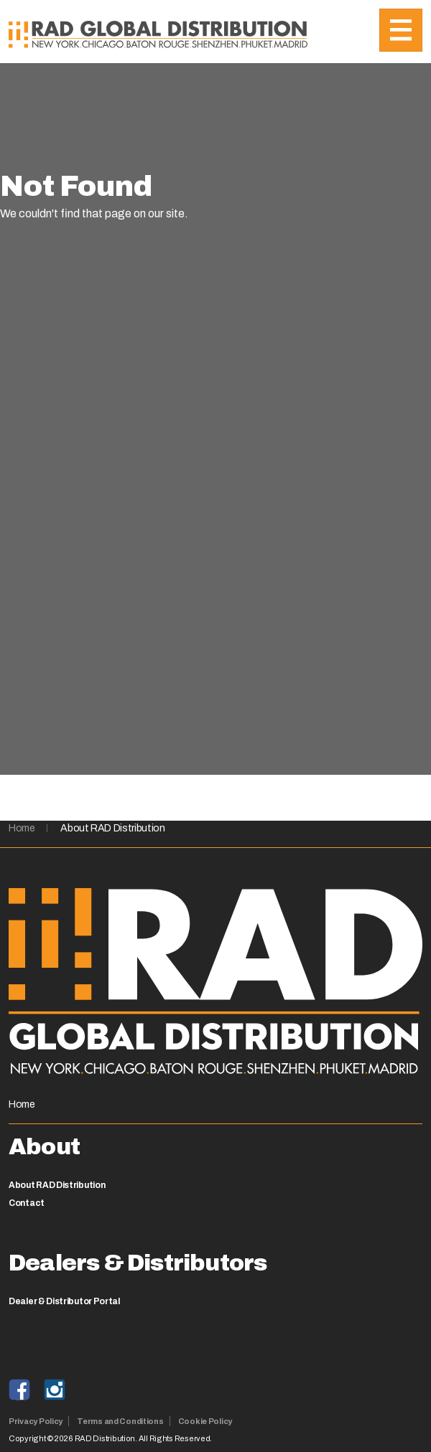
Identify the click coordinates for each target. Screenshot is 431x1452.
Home (22, 828)
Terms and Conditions (120, 1421)
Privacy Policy (35, 1421)
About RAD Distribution (112, 828)
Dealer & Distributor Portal (64, 1301)
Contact (27, 1203)
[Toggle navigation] (400, 30)
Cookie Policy (205, 1421)
